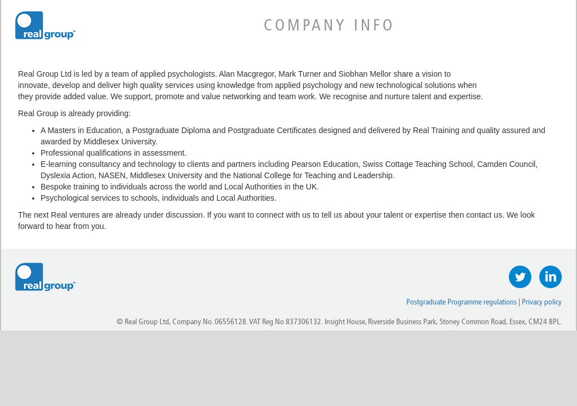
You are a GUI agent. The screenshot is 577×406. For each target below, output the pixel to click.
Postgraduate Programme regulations (461, 302)
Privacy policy (542, 302)
